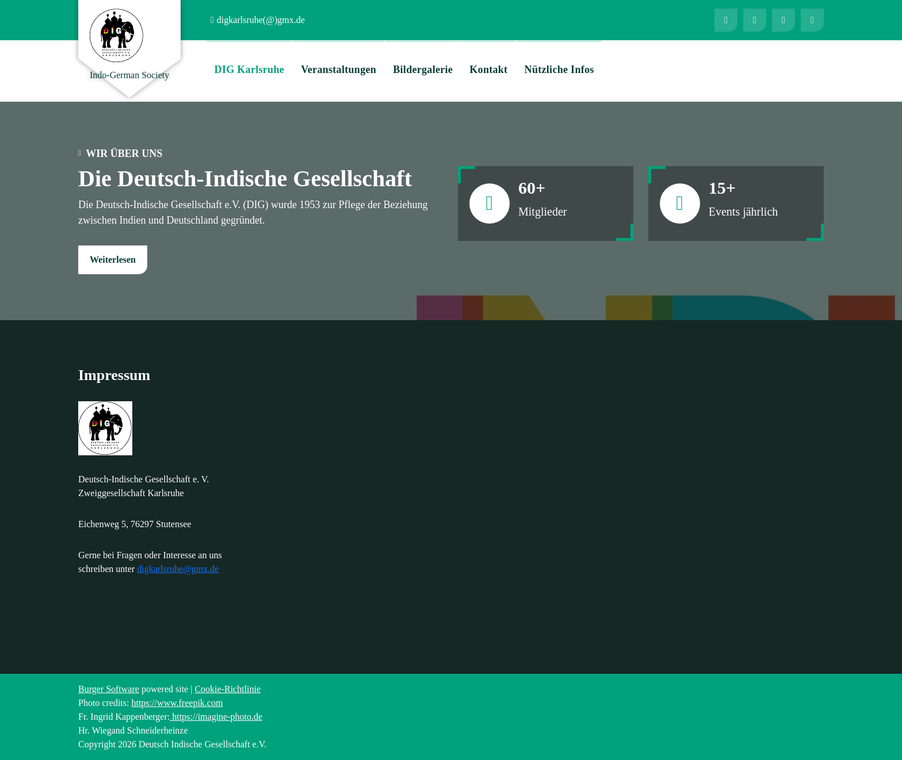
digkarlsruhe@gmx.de (178, 569)
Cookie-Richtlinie (227, 689)
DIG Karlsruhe (249, 69)
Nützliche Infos (559, 69)
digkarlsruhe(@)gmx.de (261, 20)
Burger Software (108, 689)
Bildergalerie (423, 69)
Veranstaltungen (338, 69)
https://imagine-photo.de (216, 716)
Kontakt (488, 69)
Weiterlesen (113, 259)
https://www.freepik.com (177, 703)
